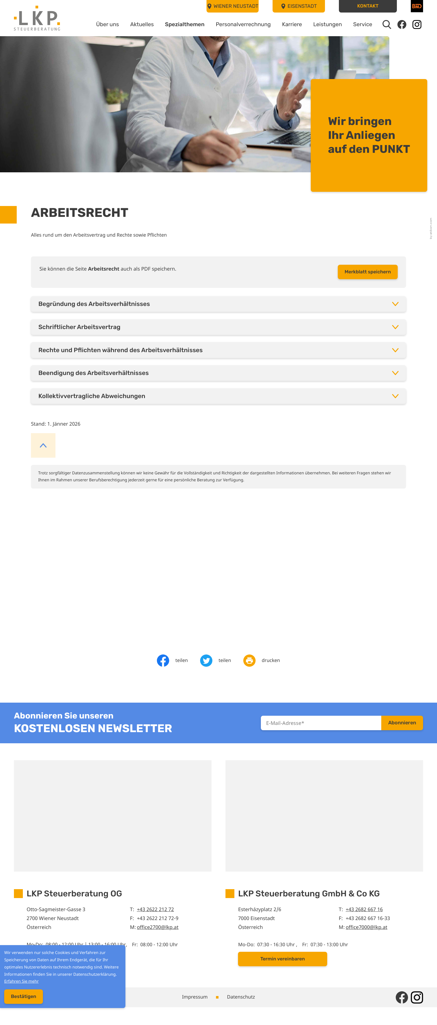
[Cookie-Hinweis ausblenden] (21, 998)
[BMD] (417, 6)
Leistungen (324, 24)
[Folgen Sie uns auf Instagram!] (417, 25)
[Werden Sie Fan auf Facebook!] (401, 25)
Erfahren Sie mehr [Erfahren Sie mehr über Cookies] (66, 983)
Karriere (287, 24)
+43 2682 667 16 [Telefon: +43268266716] (364, 924)
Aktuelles (129, 24)
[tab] (218, 308)
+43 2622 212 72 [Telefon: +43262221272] (155, 924)
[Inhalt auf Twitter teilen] (215, 672)
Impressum (193, 1014)
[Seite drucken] (262, 672)
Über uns (93, 24)
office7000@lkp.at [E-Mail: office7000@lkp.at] (367, 942)
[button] (368, 6)
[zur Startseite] (37, 18)
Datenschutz (242, 1014)
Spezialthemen (174, 24)
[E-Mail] (321, 736)
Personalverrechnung (236, 24)
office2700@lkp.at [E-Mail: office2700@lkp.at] (158, 942)
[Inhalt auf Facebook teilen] (171, 672)
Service (361, 24)
